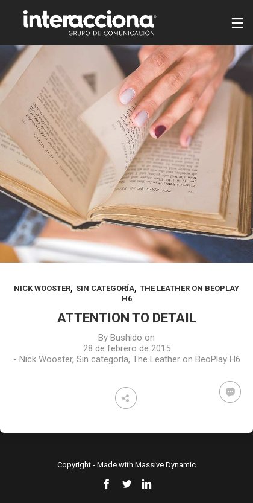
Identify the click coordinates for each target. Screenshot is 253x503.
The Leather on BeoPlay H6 (186, 359)
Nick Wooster (42, 288)
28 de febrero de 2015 (126, 348)
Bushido (126, 337)
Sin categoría (105, 288)
